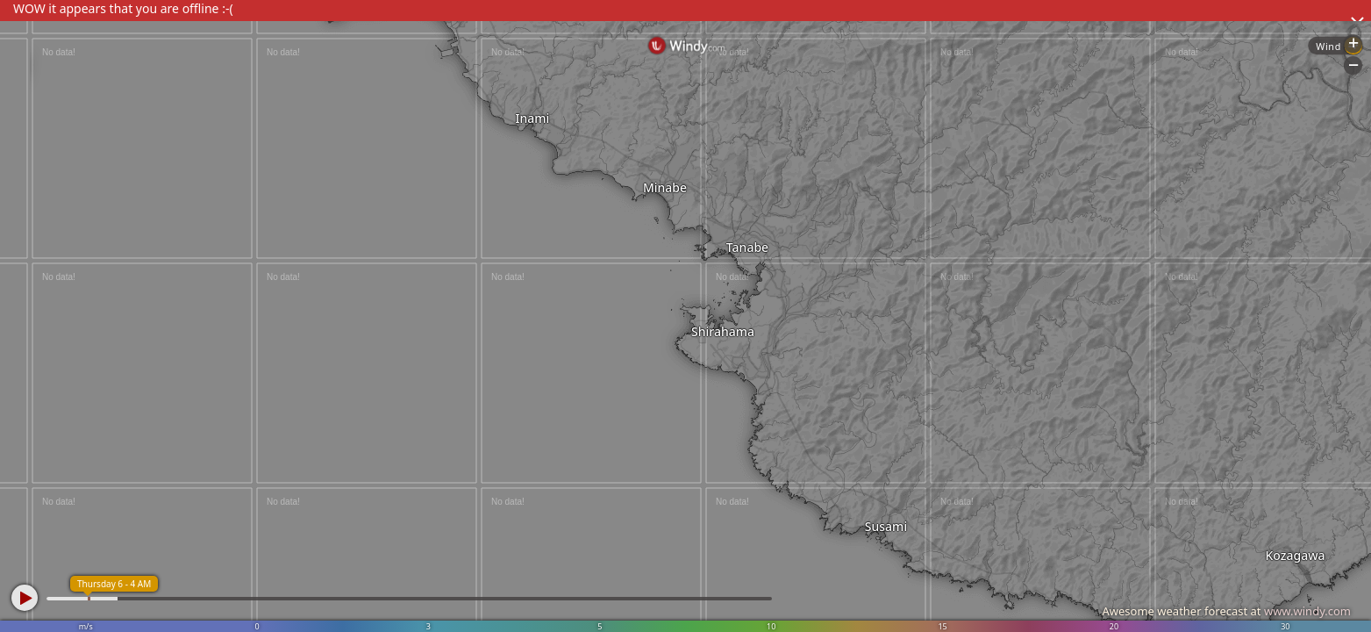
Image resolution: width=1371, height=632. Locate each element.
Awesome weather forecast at (1226, 611)
